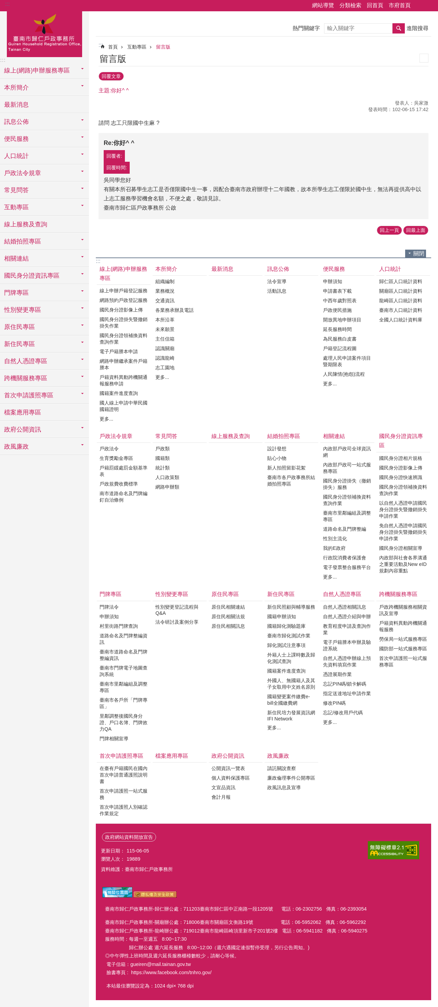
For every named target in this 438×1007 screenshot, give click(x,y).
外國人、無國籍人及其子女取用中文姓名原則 (291, 684)
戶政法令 (109, 448)
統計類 (162, 468)
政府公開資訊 (227, 756)
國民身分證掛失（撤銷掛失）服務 (347, 484)
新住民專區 (281, 594)
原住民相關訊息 (228, 626)
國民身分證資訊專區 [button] (32, 275)
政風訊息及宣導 (284, 787)
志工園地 (165, 367)
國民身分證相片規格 (400, 458)
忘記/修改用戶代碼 (343, 712)
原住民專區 (225, 594)
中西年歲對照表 (340, 300)
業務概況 (165, 291)
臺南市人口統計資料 (400, 310)
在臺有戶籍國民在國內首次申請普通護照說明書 (123, 775)
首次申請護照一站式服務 (123, 794)
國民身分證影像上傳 (121, 310)
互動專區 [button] (16, 207)
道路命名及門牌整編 (344, 529)
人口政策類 (167, 477)
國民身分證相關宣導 (400, 548)
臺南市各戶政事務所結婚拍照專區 (291, 481)
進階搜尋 (417, 28)
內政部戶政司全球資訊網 (347, 452)
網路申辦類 (167, 487)
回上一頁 (389, 230)
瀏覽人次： (113, 859)
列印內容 (424, 58)
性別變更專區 (171, 594)
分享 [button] (419, 6)
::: (7, 4)
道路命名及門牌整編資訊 (123, 639)
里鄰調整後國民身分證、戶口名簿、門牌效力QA (123, 722)
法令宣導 (276, 281)
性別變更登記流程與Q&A (176, 610)
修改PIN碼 (334, 703)
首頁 (113, 47)
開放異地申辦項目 (342, 319)
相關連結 (334, 436)
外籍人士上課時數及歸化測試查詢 (291, 658)
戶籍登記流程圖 (340, 348)
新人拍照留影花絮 (286, 468)
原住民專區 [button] (19, 326)
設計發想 (276, 448)
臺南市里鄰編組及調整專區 (347, 516)
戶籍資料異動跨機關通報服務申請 (123, 380)
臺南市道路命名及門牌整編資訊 (123, 655)
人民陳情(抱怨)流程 (344, 374)
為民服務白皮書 (340, 339)
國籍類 (162, 458)
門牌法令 (109, 607)
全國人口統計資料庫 (400, 319)
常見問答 (166, 436)
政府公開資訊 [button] (22, 429)
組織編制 (165, 281)
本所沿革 (165, 319)
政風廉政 (278, 756)
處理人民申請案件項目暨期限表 (347, 361)
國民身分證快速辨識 (400, 477)
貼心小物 (276, 458)
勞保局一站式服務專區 (403, 639)
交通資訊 (165, 300)
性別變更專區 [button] (22, 309)
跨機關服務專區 (398, 594)
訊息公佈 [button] (16, 121)
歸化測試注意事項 (286, 645)
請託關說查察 (281, 768)
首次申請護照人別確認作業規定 (123, 810)
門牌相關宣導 (114, 738)
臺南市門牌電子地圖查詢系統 (123, 671)
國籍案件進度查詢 (119, 393)
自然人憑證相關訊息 (344, 607)
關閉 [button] (418, 253)
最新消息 (16, 104)
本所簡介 (166, 269)
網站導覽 (323, 5)
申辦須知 (332, 281)
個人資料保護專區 (230, 778)
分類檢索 (350, 5)
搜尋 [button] (398, 28)
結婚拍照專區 (283, 436)
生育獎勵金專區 (116, 458)
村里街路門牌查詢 (119, 626)
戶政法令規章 (116, 436)
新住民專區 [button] (19, 344)
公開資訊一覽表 (228, 768)
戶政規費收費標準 (119, 484)
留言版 (163, 47)
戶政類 (162, 448)
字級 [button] (429, 6)
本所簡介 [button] (16, 87)
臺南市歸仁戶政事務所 (44, 33)
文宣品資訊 (223, 787)
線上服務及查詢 (25, 224)
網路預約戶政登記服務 (123, 300)
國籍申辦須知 (281, 616)
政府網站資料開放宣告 (129, 837)
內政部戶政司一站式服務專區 (347, 468)
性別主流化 (335, 538)
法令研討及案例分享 (176, 622)
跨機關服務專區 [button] (25, 378)
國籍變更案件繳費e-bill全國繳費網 (288, 700)
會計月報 (221, 797)
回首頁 (375, 5)
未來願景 (165, 329)
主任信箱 (165, 339)
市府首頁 (400, 5)
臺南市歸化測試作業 (288, 635)
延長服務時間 (337, 329)
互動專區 (136, 47)
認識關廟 (165, 348)
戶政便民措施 (337, 310)
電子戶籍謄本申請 (119, 351)
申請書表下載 (337, 291)
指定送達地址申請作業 (347, 693)
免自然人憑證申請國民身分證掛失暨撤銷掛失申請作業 (403, 532)
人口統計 (390, 269)
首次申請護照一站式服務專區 (403, 661)
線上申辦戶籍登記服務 (123, 290)
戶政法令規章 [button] (22, 173)
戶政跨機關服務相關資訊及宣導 (403, 610)
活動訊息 (276, 291)
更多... (106, 419)
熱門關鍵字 (306, 28)
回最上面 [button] (415, 230)
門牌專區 (110, 594)
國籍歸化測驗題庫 (286, 626)
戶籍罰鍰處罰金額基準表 (123, 471)
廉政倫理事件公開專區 (291, 778)
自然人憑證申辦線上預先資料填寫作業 (347, 661)
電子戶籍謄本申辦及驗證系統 (347, 645)
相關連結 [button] (16, 258)
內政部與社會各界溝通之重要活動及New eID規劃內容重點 (403, 564)
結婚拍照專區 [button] (22, 241)
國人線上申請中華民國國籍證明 (123, 406)
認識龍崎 (165, 358)
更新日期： (113, 850)
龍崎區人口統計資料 (400, 300)
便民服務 (334, 269)
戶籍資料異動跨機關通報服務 (403, 626)
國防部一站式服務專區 (403, 648)
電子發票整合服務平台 (347, 567)
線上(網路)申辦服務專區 (123, 273)
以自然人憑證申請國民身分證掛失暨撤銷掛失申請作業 (403, 509)
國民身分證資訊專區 (401, 440)
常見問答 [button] (16, 190)
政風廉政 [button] (16, 446)
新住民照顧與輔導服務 (291, 607)
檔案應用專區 (22, 412)
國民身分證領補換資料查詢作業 (123, 339)
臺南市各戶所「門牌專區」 (123, 703)
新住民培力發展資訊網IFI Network (291, 715)
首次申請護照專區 (121, 756)
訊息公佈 (278, 269)
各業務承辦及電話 (174, 310)
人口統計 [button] (16, 156)
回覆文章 (111, 76)
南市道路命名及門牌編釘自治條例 (123, 497)
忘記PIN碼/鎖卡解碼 (344, 684)
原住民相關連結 (228, 607)
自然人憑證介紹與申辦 (347, 616)
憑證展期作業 (337, 674)
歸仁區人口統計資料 (400, 281)
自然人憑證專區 (342, 594)
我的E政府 (334, 548)
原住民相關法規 (228, 616)
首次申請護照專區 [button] (28, 395)
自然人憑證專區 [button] (25, 361)
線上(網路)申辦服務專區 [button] (37, 70)
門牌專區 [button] (16, 292)
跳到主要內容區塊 (3, 3)
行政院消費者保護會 (344, 557)
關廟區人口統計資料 (400, 291)
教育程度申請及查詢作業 (347, 629)
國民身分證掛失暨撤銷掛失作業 (123, 323)
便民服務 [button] (16, 138)
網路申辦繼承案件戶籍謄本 (123, 364)
